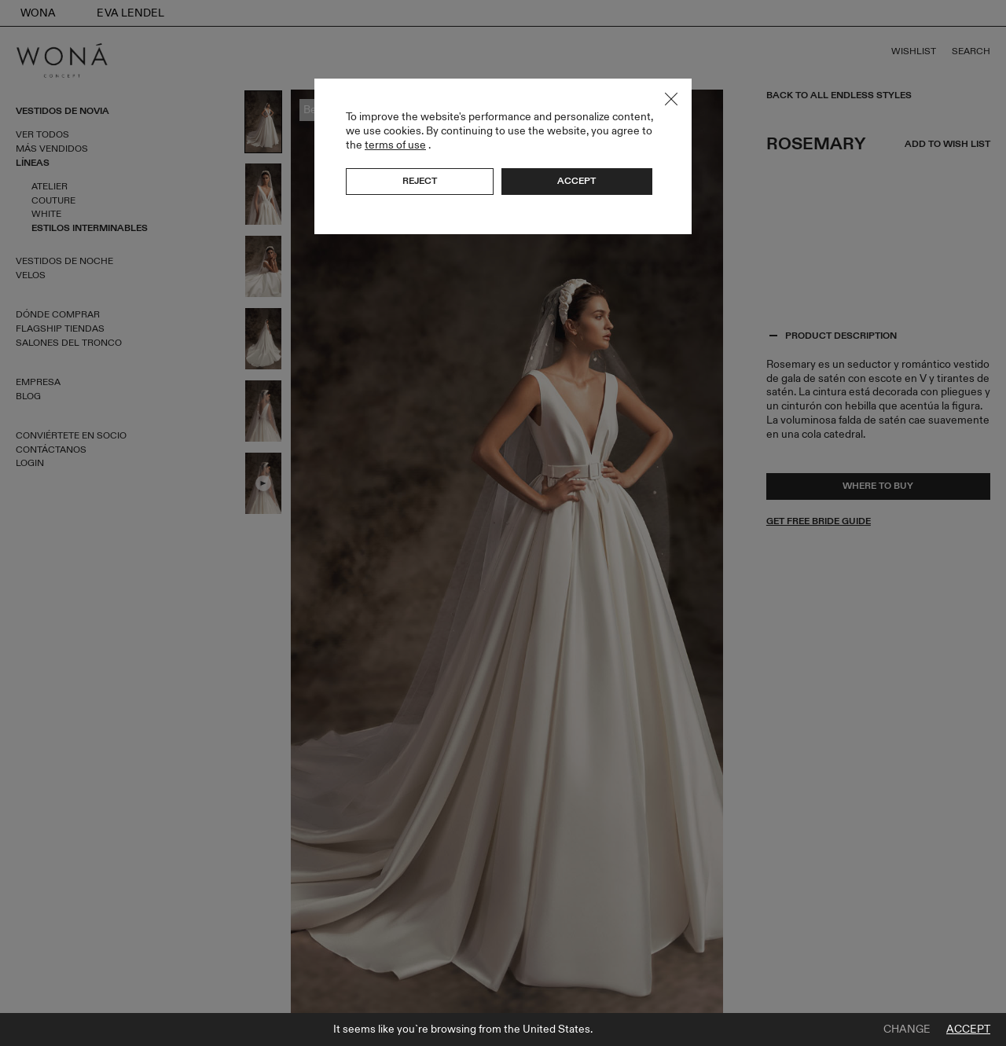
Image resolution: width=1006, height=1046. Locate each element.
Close (671, 99)
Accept (968, 1029)
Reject (419, 180)
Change (907, 1029)
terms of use (395, 145)
